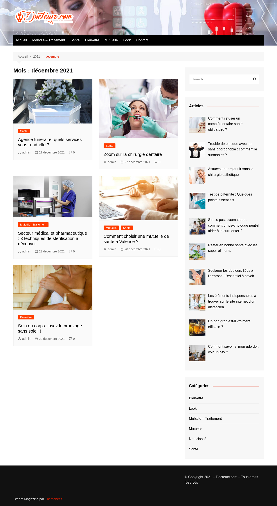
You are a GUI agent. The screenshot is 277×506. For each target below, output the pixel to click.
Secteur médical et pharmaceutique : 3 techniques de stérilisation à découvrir (52, 238)
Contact (142, 40)
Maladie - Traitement (33, 224)
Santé (75, 40)
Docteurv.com (226, 477)
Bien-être (92, 40)
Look (127, 40)
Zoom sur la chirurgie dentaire (133, 154)
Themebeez (53, 499)
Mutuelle (111, 40)
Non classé (197, 439)
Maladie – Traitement (48, 40)
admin (26, 152)
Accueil (21, 40)
